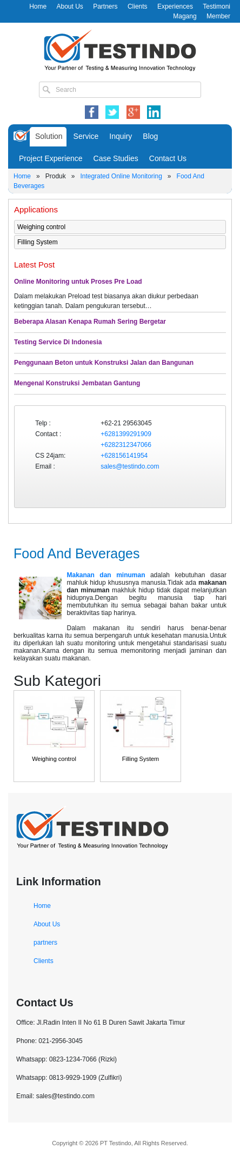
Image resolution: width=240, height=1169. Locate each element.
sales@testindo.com (130, 466)
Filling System (37, 242)
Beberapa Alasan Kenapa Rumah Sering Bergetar (90, 321)
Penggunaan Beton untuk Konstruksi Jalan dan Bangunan (104, 362)
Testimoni (216, 6)
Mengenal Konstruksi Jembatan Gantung (77, 383)
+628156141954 (124, 455)
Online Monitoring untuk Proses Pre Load (78, 281)
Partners (105, 6)
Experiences (175, 6)
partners (45, 942)
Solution (49, 136)
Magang (184, 16)
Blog (150, 136)
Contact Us (167, 158)
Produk (55, 176)
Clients (138, 6)
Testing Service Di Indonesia (58, 342)
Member (218, 16)
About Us (69, 6)
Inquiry (120, 136)
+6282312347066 (126, 445)
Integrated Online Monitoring (121, 176)
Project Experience (51, 158)
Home (37, 6)
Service (86, 136)
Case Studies (116, 158)
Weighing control (41, 227)
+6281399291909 (126, 434)
